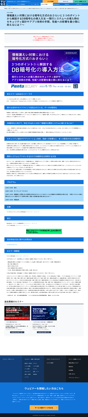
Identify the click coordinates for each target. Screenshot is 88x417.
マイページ (65, 1)
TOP (7, 4)
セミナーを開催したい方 (80, 1)
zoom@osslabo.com (12, 244)
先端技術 (35, 374)
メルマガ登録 (50, 1)
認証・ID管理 (28, 374)
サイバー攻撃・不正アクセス (12, 322)
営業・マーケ (36, 371)
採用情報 (71, 370)
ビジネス (35, 368)
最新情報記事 (56, 4)
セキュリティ (27, 371)
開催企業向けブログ (73, 363)
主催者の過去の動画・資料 (16, 332)
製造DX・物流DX (28, 363)
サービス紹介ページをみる (44, 408)
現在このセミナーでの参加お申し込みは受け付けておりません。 (43, 231)
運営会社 (67, 4)
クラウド (35, 363)
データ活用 (27, 368)
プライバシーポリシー (74, 377)
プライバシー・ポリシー (32, 212)
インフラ (26, 377)
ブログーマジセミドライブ (53, 359)
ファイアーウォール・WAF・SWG (39, 322)
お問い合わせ (72, 374)
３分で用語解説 (21, 4)
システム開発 (27, 366)
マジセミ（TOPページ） (9, 359)
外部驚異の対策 (49, 322)
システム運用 (36, 366)
